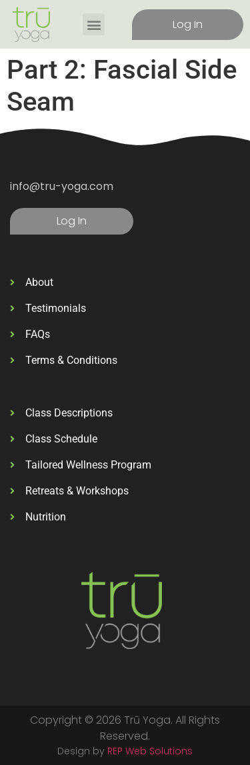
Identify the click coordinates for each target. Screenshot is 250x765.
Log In (188, 24)
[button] (94, 24)
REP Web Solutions (150, 751)
